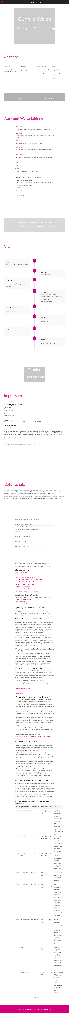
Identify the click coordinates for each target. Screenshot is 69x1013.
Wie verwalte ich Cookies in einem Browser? (25, 584)
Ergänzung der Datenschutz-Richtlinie (24, 574)
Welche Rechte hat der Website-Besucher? (25, 581)
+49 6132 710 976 (23, 603)
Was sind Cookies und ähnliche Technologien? (25, 577)
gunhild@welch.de (23, 601)
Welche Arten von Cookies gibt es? (23, 586)
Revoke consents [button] (19, 693)
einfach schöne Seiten (30, 444)
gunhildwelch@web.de (12, 416)
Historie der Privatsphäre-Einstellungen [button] (24, 690)
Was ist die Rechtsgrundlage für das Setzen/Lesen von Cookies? (29, 579)
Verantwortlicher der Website (22, 572)
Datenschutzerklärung (39, 610)
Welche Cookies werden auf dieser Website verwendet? (27, 591)
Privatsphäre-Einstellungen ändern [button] (23, 688)
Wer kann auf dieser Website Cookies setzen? (25, 588)
